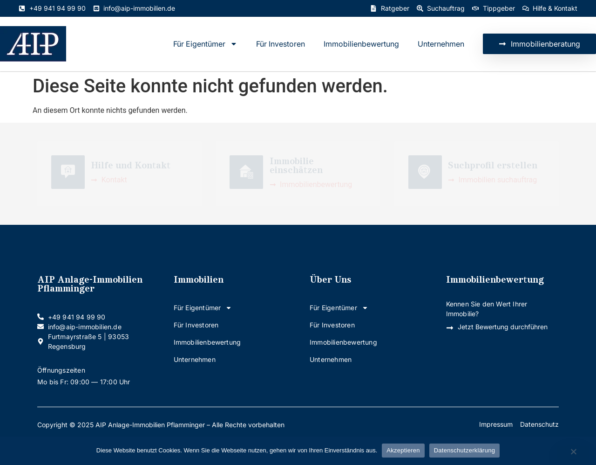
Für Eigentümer (205, 43)
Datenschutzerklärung (464, 450)
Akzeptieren (403, 450)
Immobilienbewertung (361, 44)
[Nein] (573, 452)
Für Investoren (280, 44)
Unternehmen (441, 44)
